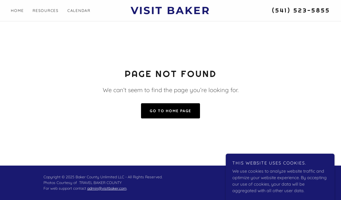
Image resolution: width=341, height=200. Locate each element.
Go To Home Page (170, 110)
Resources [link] (46, 10)
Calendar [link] (78, 10)
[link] (170, 12)
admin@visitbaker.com (107, 188)
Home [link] (17, 10)
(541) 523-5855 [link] (301, 10)
